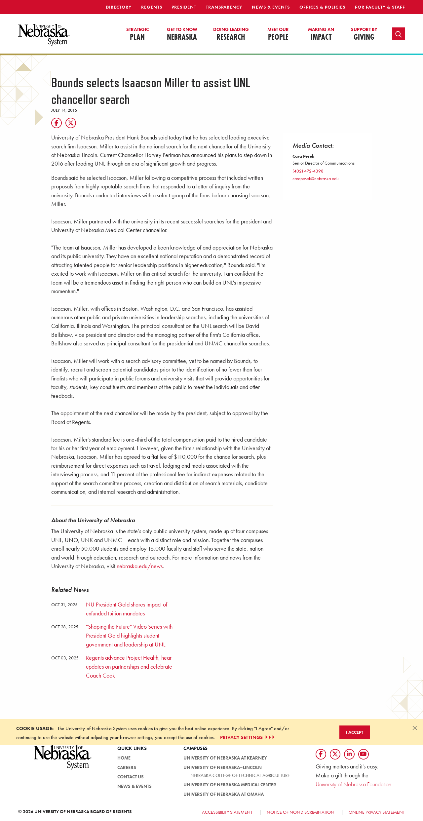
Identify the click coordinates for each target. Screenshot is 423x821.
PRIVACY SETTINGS (248, 737)
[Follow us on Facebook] (321, 754)
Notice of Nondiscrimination (300, 812)
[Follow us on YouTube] (363, 754)
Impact (321, 34)
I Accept (354, 732)
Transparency (224, 7)
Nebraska (182, 34)
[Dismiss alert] (415, 728)
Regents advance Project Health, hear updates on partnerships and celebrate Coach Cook (129, 666)
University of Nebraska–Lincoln (222, 767)
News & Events (271, 7)
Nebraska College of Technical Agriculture (240, 775)
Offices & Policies (322, 7)
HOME (124, 758)
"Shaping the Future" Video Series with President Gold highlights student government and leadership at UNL (129, 635)
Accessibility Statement (227, 812)
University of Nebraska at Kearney (225, 758)
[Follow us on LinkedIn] (349, 754)
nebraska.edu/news (140, 566)
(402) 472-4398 (308, 171)
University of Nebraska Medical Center (229, 785)
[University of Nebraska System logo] (62, 761)
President (184, 7)
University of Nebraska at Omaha (223, 794)
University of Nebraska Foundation (353, 784)
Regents (151, 7)
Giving (364, 34)
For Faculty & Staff (380, 7)
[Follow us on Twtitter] (335, 754)
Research (231, 34)
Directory (119, 7)
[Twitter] (70, 123)
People (278, 34)
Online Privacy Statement (377, 812)
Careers (126, 767)
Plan (137, 34)
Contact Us (130, 777)
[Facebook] (56, 123)
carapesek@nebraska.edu (315, 178)
